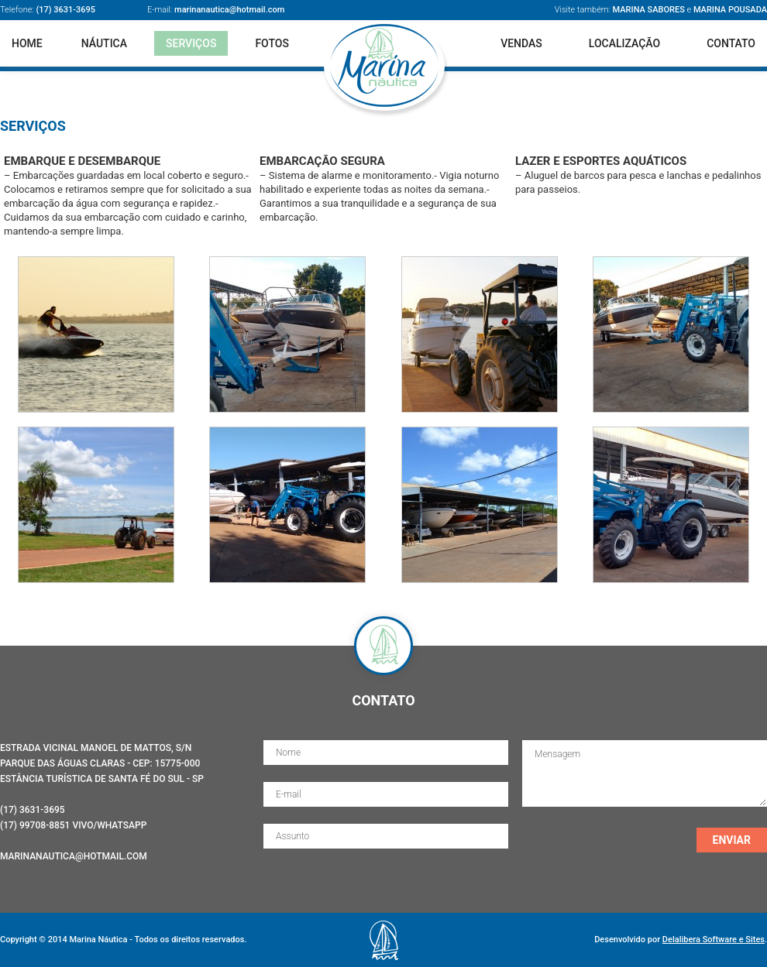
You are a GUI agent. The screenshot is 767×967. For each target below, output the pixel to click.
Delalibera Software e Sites (713, 939)
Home (27, 43)
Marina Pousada (730, 10)
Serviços (191, 43)
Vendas (521, 43)
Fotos (272, 43)
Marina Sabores (649, 10)
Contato (731, 43)
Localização (624, 43)
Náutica (104, 43)
